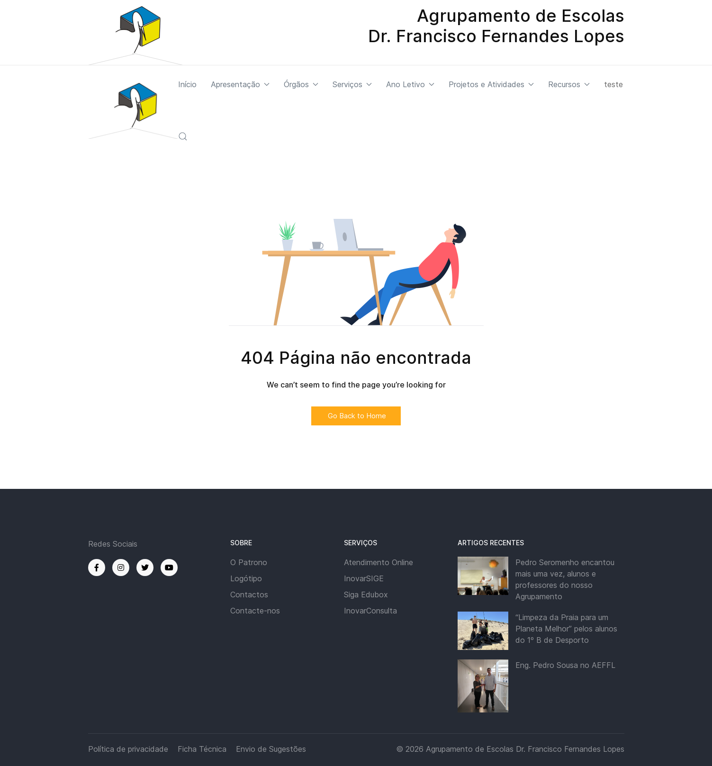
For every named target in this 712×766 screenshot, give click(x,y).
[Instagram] (120, 567)
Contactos (249, 594)
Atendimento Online (378, 562)
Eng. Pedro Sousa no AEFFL (565, 665)
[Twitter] (144, 567)
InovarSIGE (364, 578)
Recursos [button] (569, 84)
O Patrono (248, 562)
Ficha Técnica (202, 749)
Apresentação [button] (240, 84)
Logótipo (246, 578)
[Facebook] (96, 567)
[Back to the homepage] (133, 110)
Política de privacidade (128, 749)
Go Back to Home (356, 415)
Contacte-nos (255, 610)
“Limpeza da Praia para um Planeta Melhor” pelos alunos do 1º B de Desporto (566, 629)
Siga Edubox (366, 594)
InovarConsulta (370, 610)
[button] (183, 136)
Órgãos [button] (301, 84)
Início (187, 84)
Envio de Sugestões (271, 749)
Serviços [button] (352, 84)
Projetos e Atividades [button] (491, 84)
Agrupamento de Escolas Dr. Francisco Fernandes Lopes (525, 749)
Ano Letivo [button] (410, 84)
